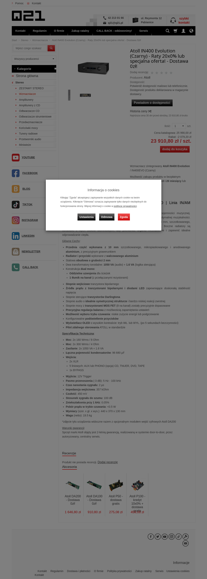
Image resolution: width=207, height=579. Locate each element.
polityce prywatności (124, 205)
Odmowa (107, 214)
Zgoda (123, 214)
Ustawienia (89, 214)
